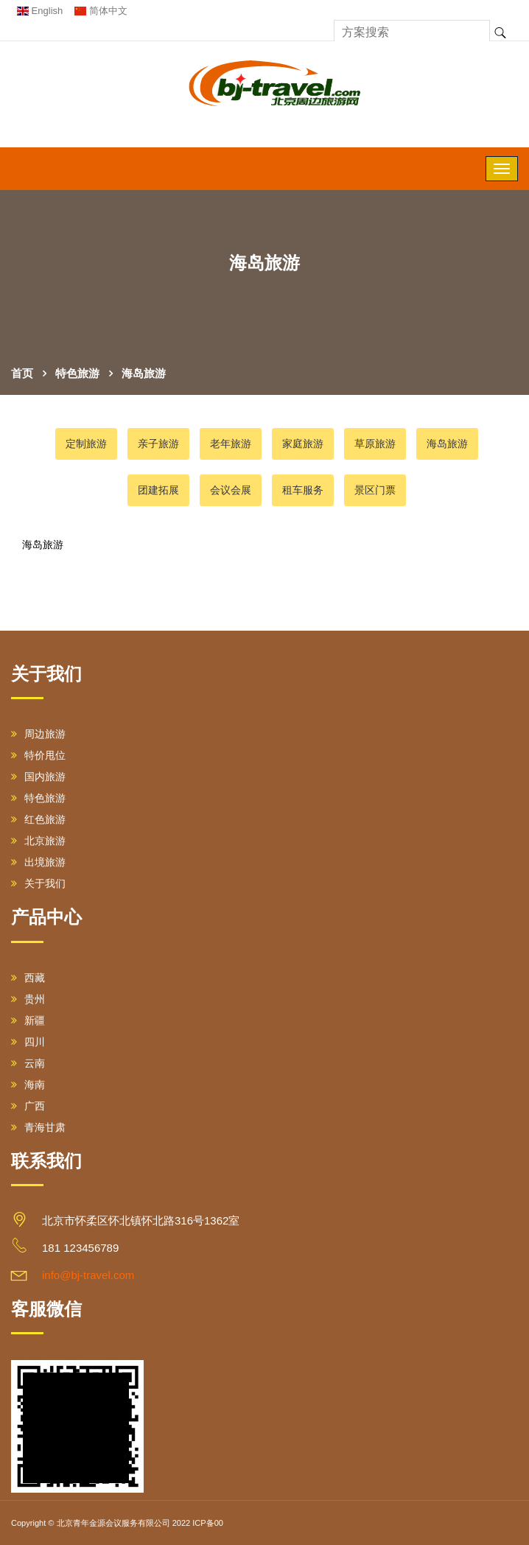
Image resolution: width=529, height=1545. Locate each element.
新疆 (28, 1020)
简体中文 (100, 10)
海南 (28, 1084)
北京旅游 (38, 841)
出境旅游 (38, 862)
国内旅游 (38, 776)
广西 (28, 1106)
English (40, 10)
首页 (22, 373)
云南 (28, 1063)
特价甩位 (38, 755)
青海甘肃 (38, 1127)
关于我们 (38, 883)
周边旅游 (38, 734)
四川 (28, 1042)
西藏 (28, 978)
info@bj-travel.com (88, 1275)
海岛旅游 (144, 373)
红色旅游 (38, 819)
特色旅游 (77, 373)
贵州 (28, 999)
